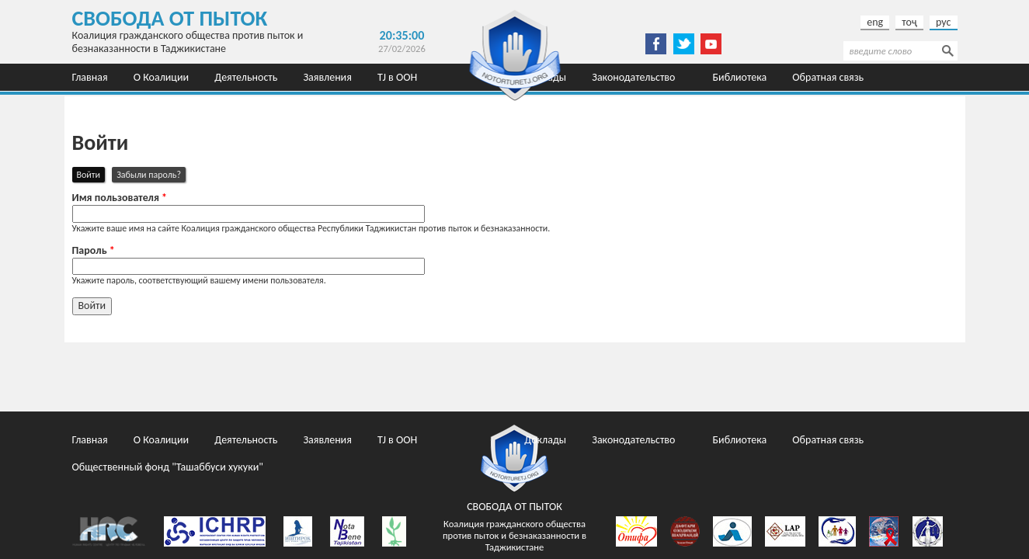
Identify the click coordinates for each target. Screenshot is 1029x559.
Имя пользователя (120, 198)
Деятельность (245, 77)
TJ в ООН (397, 77)
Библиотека (740, 77)
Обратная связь (828, 77)
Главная (90, 77)
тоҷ (909, 22)
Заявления (327, 77)
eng (875, 22)
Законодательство (633, 77)
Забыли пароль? (148, 174)
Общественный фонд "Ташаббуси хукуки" (167, 104)
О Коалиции (161, 77)
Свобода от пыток (170, 18)
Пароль (93, 251)
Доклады (545, 439)
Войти (91, 174)
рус (943, 22)
